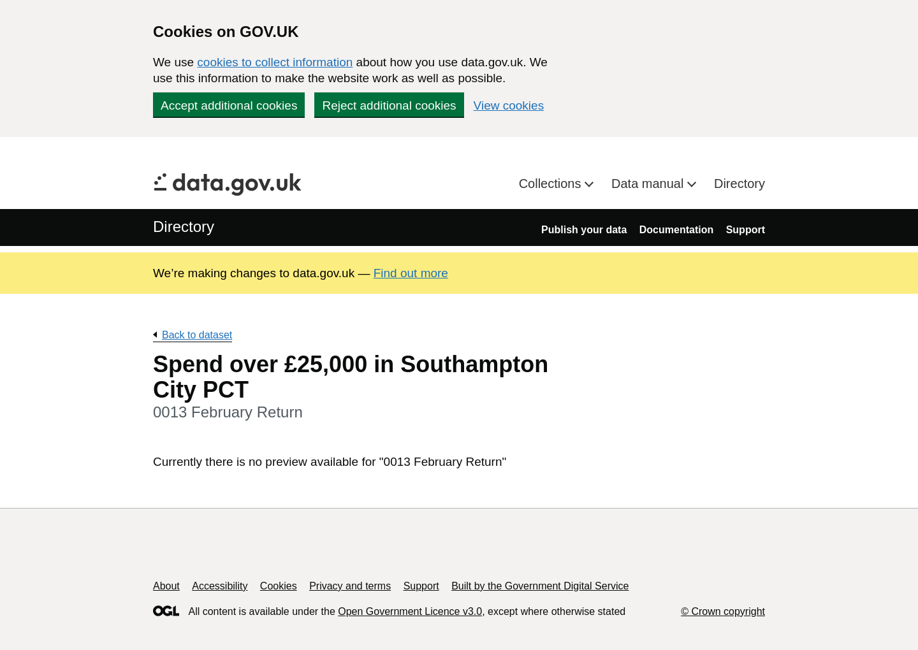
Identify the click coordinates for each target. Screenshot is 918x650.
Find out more (411, 273)
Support (745, 229)
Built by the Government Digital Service (540, 586)
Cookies (278, 586)
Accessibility (219, 586)
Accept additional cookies (229, 105)
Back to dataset (197, 334)
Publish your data (584, 229)
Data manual (649, 184)
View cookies (509, 105)
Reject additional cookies (389, 105)
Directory (739, 184)
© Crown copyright (723, 611)
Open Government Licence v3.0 (410, 611)
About (166, 586)
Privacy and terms (350, 586)
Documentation (676, 229)
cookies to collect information (275, 62)
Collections (552, 184)
